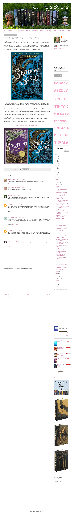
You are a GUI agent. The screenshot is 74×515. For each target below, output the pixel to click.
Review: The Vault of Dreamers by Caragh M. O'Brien (62, 201)
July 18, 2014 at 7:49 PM (19, 217)
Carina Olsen (65, 37)
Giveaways (21, 30)
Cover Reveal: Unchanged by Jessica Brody (62, 204)
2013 (56, 282)
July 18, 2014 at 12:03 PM (14, 195)
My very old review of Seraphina (32, 125)
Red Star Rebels (60, 347)
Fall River (59, 341)
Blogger (42, 511)
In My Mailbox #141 (60, 237)
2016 (56, 174)
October (58, 182)
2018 (56, 170)
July (57, 188)
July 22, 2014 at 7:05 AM (17, 230)
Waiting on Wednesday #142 (61, 267)
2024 (56, 160)
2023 (56, 161)
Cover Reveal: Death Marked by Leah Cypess (62, 243)
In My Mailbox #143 (60, 198)
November (58, 180)
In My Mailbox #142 (60, 218)
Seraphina (15, 124)
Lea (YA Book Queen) (12, 241)
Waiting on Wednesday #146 (61, 192)
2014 (56, 177)
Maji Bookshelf (11, 217)
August (57, 186)
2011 (56, 286)
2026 (56, 156)
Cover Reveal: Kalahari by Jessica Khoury (61, 226)
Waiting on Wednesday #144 (61, 228)
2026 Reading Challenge (61, 325)
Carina (60, 327)
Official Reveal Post (37, 124)
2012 (56, 284)
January (58, 280)
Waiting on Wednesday (45, 30)
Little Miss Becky (11, 179)
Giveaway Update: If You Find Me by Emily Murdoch (62, 216)
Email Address (57, 70)
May (57, 273)
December (58, 179)
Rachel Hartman (28, 124)
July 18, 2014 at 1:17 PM (17, 204)
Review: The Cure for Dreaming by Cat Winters (62, 207)
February (58, 278)
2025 (56, 158)
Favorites (68, 30)
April (57, 275)
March (57, 276)
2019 (56, 168)
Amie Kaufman (60, 348)
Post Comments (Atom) (14, 296)
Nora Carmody (60, 355)
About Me (10, 30)
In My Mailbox (35, 30)
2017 (56, 172)
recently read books (63, 340)
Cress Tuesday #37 (60, 249)
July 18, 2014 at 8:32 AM (20, 179)
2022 (56, 163)
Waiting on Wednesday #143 (61, 248)
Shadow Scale (21, 124)
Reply (9, 183)
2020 (56, 167)
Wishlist (28, 30)
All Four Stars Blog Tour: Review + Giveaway (61, 255)
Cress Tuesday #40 (60, 197)
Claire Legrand (60, 361)
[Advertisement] (27, 281)
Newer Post (6, 294)
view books (66, 335)
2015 (56, 175)
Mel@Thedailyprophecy (13, 187)
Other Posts (61, 30)
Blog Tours (53, 30)
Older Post (48, 294)
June (57, 271)
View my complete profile (59, 48)
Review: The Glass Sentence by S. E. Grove (62, 223)
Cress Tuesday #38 (60, 230)
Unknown (10, 204)
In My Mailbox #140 (60, 260)
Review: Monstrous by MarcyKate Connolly (60, 195)
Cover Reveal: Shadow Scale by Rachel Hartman (62, 221)
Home (5, 30)
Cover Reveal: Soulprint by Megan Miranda (61, 233)
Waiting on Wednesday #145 (61, 209)
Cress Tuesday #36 (60, 269)
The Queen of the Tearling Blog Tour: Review (62, 240)
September (58, 184)
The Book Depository (19, 125)
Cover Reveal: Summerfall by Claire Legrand (62, 262)
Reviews (16, 30)
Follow (55, 377)
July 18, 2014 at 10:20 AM (23, 187)
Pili (8, 195)
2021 (56, 165)
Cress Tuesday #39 (60, 210)
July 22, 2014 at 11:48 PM (22, 241)
